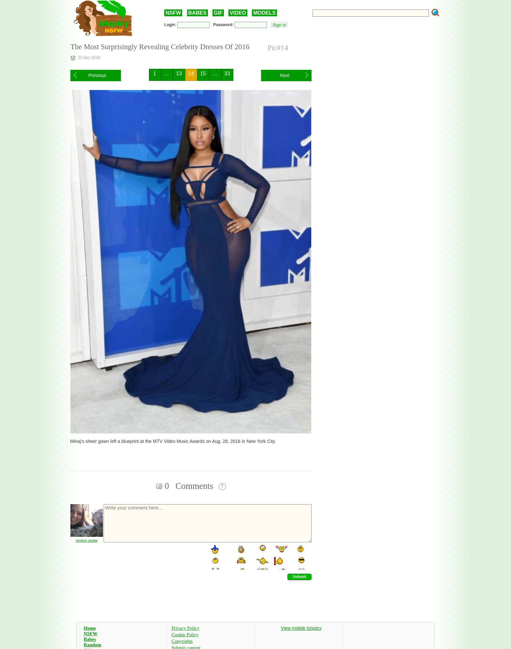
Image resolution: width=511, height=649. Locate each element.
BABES (197, 13)
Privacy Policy (185, 628)
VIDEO (238, 13)
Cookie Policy (184, 634)
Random (92, 644)
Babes (90, 639)
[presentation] (152, 556)
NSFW (173, 13)
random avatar (87, 540)
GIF (218, 13)
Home (90, 628)
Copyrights (182, 641)
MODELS (264, 13)
